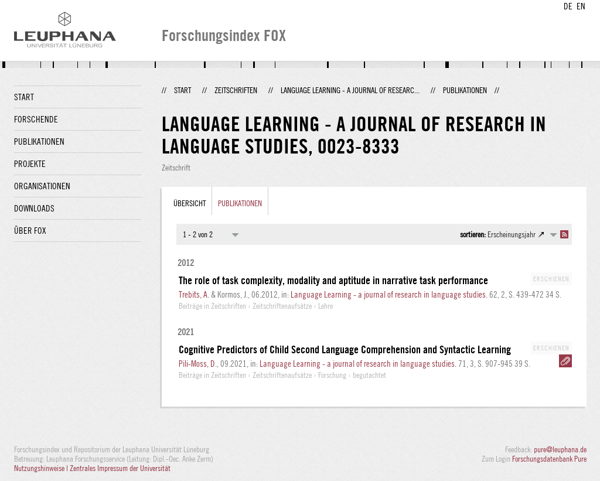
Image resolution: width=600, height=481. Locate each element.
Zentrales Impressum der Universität (120, 468)
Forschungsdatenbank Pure (549, 458)
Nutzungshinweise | (42, 468)
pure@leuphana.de (560, 449)
